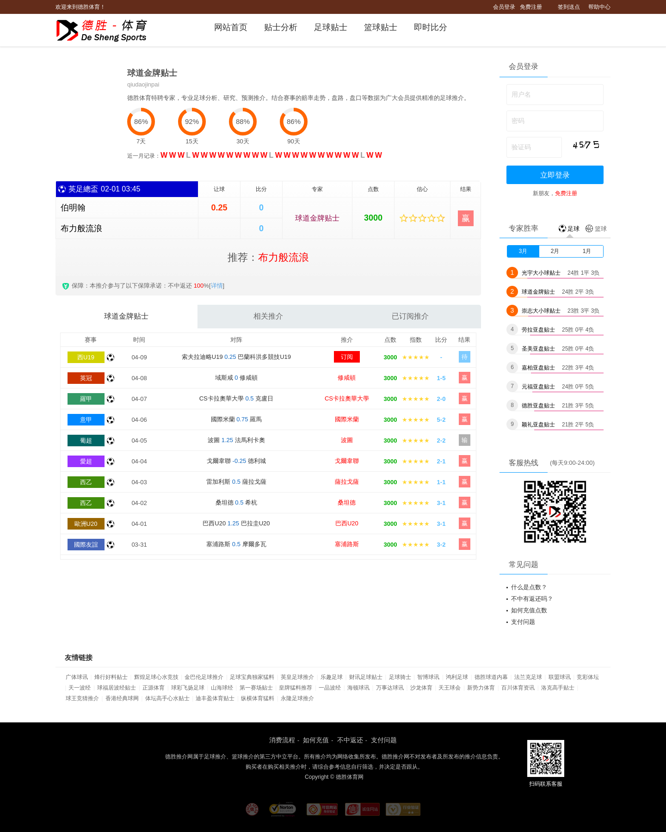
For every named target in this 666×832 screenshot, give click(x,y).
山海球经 (222, 687)
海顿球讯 (358, 687)
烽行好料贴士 (111, 677)
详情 (217, 285)
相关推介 (268, 316)
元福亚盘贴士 (538, 386)
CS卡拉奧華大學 (347, 398)
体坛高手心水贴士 (167, 698)
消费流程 (282, 740)
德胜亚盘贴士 (538, 405)
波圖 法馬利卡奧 (236, 440)
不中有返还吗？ (532, 598)
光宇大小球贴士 (541, 273)
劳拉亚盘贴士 (538, 330)
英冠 (86, 378)
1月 (587, 251)
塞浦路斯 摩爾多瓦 (236, 544)
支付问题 (523, 621)
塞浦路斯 (347, 544)
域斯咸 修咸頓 (236, 377)
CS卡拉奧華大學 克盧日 (236, 398)
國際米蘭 (347, 419)
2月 (555, 251)
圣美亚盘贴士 (538, 348)
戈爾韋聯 (347, 460)
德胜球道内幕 (491, 677)
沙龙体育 (421, 687)
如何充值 (316, 740)
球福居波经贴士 (116, 687)
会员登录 (504, 7)
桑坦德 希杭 (236, 502)
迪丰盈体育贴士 (215, 698)
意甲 (86, 419)
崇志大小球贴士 (541, 311)
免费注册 (531, 7)
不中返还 (350, 740)
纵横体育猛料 (257, 698)
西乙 (86, 482)
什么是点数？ (529, 587)
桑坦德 (347, 502)
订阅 (347, 356)
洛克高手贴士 (557, 687)
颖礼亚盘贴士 (538, 424)
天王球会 (449, 687)
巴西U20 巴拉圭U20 (236, 523)
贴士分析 (280, 27)
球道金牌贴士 (317, 218)
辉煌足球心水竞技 (156, 677)
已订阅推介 (410, 316)
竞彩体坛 (588, 677)
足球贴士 (330, 27)
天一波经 (79, 687)
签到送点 (569, 7)
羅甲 (86, 398)
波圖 (347, 440)
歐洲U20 (86, 523)
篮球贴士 (380, 27)
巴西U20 (346, 523)
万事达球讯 (390, 687)
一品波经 (330, 687)
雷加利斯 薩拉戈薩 (236, 481)
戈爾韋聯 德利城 (236, 460)
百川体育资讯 (518, 687)
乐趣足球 (332, 677)
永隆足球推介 (297, 698)
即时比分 (430, 27)
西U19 (85, 357)
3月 (523, 251)
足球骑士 (400, 677)
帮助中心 (599, 7)
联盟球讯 (560, 677)
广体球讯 (77, 677)
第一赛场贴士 (256, 687)
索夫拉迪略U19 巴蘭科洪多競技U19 (236, 356)
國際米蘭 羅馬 (236, 419)
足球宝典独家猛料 (252, 677)
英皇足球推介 (297, 677)
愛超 (86, 461)
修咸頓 (347, 377)
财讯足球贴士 (365, 677)
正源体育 (153, 687)
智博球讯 (428, 677)
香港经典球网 (122, 698)
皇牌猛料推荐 (295, 687)
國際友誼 (86, 544)
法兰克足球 (528, 677)
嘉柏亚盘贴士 (538, 367)
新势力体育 (481, 687)
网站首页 (230, 27)
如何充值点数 (529, 610)
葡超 (86, 440)
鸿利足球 (457, 677)
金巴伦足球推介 (204, 677)
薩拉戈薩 (347, 481)
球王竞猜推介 (82, 698)
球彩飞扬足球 (187, 687)
